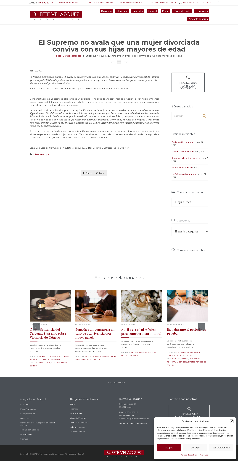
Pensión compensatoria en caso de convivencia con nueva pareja (94, 333)
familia (47, 363)
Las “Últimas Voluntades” (184, 174)
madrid (54, 363)
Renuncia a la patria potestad (186, 158)
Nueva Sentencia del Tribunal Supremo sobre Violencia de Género (48, 333)
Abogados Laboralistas (187, 353)
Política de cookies (188, 455)
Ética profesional (27, 420)
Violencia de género (50, 360)
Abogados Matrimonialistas (97, 356)
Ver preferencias (221, 447)
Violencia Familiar (78, 423)
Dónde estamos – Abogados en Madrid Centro (37, 430)
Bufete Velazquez (72, 56)
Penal (72, 410)
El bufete (24, 411)
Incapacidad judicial (182, 167)
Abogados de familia (48, 356)
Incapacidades (76, 419)
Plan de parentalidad (182, 151)
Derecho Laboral (77, 437)
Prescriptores (26, 440)
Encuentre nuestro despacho (132, 427)
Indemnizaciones (77, 432)
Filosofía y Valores (28, 415)
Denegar (195, 447)
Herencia (74, 414)
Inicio (58, 56)
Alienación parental (78, 428)
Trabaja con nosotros (29, 436)
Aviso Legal (205, 455)
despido (184, 359)
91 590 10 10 (132, 416)
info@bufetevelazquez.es (137, 423)
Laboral (188, 356)
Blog (61, 356)
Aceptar (169, 447)
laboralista (182, 362)
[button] (231, 421)
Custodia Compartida (182, 142)
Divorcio (97, 360)
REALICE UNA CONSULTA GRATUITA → (197, 3)
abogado (38, 363)
